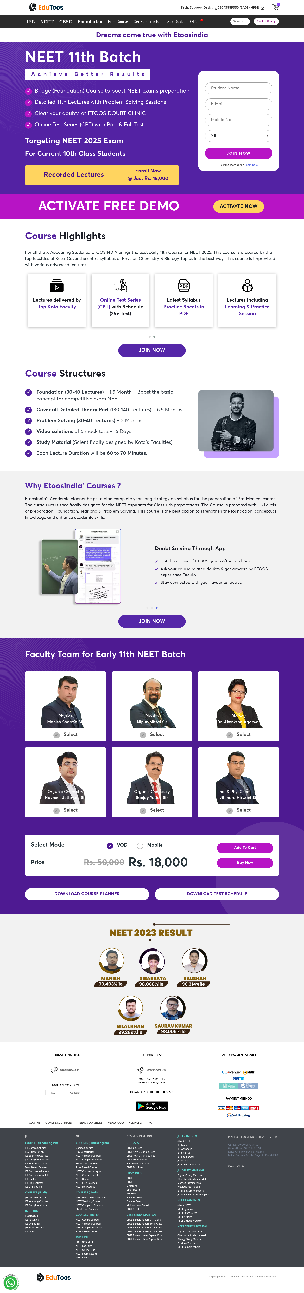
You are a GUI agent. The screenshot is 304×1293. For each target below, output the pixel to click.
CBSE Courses (134, 1151)
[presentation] (151, 332)
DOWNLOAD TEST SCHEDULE (216, 899)
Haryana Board (135, 1201)
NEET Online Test (85, 1253)
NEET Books (82, 1183)
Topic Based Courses (36, 1171)
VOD (117, 850)
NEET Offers (82, 1261)
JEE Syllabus (183, 1156)
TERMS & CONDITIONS (94, 1127)
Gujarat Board (134, 1205)
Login (260, 21)
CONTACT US (142, 1127)
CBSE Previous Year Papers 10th (144, 1239)
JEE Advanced (184, 1152)
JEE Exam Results (34, 1231)
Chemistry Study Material (191, 1183)
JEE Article (182, 1164)
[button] (149, 337)
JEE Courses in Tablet (36, 1179)
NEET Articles (184, 1220)
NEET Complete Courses (89, 1163)
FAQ (53, 1097)
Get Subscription (147, 21)
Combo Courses (84, 1151)
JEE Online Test (33, 1227)
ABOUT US (36, 1127)
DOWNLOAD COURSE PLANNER (87, 899)
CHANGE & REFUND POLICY (62, 1127)
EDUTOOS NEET (84, 1246)
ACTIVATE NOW (238, 207)
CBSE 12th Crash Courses (141, 1155)
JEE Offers (30, 1235)
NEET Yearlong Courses (89, 1159)
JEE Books (30, 1183)
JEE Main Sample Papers (190, 1194)
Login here (251, 166)
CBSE (65, 21)
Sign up (271, 21)
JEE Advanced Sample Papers (193, 1198)
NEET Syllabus (185, 1213)
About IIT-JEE (184, 1145)
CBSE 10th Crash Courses (141, 1159)
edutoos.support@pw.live (152, 1087)
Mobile (150, 850)
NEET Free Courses (86, 1186)
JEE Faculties (32, 1223)
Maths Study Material (189, 1186)
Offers (195, 21)
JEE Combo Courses (35, 1151)
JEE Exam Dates (186, 1160)
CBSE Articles (134, 1213)
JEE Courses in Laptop (37, 1175)
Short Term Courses (36, 1167)
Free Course (118, 21)
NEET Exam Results (86, 1257)
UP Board (132, 1189)
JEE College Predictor (188, 1168)
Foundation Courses (138, 1167)
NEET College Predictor (190, 1224)
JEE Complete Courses (37, 1163)
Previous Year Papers (188, 1190)
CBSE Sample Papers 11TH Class (144, 1231)
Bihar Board (133, 1193)
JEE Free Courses (34, 1186)
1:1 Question (73, 1097)
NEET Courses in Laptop (89, 1175)
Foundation (90, 21)
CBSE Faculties (135, 1171)
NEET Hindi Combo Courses (91, 1201)
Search (246, 21)
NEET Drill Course (85, 1190)
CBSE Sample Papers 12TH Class (144, 1235)
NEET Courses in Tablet (88, 1179)
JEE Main (182, 1149)
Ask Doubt (176, 21)
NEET (47, 21)
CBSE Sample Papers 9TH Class (144, 1223)
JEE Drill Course (33, 1190)
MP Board (132, 1197)
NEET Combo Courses (88, 1223)
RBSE (129, 1185)
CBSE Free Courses (137, 1163)
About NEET (184, 1209)
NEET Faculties (84, 1249)
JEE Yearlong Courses (36, 1159)
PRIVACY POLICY (121, 1127)
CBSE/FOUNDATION (139, 1140)
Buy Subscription (34, 1155)
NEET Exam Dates (187, 1216)
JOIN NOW (238, 154)
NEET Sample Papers (188, 1250)
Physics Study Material (189, 1179)
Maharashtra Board (138, 1209)
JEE (30, 21)
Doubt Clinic (236, 1170)
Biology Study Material (189, 1243)
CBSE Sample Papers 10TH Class (144, 1227)
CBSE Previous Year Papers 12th (144, 1243)
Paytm (238, 1084)
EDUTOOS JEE (32, 1219)
